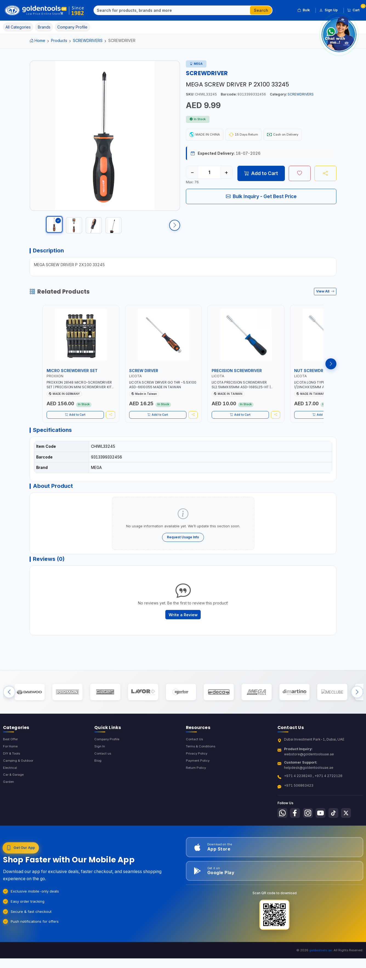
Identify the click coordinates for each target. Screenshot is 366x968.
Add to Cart (261, 174)
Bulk (303, 10)
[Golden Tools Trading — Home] (44, 10)
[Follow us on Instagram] (310, 835)
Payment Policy (198, 783)
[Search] (172, 10)
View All (325, 299)
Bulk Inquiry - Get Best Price (261, 197)
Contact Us (195, 761)
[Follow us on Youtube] (324, 835)
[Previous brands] (9, 711)
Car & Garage (14, 798)
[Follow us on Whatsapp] (282, 835)
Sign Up (328, 10)
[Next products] (330, 372)
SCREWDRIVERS (88, 40)
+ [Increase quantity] (226, 173)
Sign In (99, 769)
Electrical (10, 791)
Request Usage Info (183, 549)
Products (59, 40)
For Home (11, 769)
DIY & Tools (12, 776)
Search (261, 10)
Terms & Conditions (202, 769)
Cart (355, 9)
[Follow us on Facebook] (296, 835)
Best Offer (11, 761)
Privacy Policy (197, 776)
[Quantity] (209, 173)
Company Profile (108, 761)
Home (37, 40)
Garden (9, 806)
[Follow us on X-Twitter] (352, 835)
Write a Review (183, 629)
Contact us (103, 776)
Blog (98, 783)
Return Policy (196, 791)
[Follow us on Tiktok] (338, 835)
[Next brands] (357, 711)
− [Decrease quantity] (192, 173)
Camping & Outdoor (19, 783)
